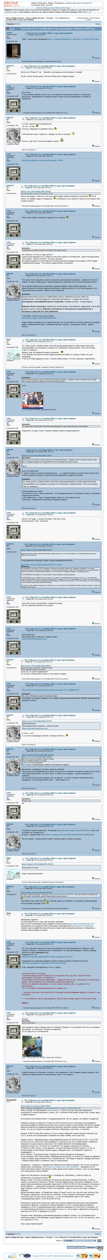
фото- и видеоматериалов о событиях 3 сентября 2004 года (73, 39)
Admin (9, 33)
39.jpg (24, 409)
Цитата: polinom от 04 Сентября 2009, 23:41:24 (38, 755)
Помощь (46, 8)
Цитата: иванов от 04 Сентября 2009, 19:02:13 (37, 864)
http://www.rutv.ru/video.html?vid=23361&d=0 (61, 1167)
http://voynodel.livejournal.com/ (34, 639)
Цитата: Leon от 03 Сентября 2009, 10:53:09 (35, 191)
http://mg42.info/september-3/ (80, 924)
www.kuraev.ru (54, 1110)
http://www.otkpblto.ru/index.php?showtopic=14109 (42, 160)
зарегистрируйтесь (84, 3)
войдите (68, 3)
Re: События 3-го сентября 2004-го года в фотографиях (50, 66)
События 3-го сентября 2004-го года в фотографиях (49, 33)
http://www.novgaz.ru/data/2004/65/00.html (39, 318)
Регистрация (65, 8)
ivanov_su (86, 12)
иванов (10, 117)
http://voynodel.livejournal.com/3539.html (73, 830)
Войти (58, 8)
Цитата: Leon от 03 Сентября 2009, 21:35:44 (37, 455)
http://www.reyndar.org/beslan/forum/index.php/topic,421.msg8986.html (50, 690)
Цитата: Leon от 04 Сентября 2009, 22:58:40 (35, 666)
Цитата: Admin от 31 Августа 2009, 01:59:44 (35, 1106)
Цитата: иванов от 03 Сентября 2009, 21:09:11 (36, 550)
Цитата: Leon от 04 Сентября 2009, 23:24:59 (37, 721)
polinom (10, 66)
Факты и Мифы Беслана (15, 18)
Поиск (52, 8)
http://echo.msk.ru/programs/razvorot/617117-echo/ (41, 565)
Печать (98, 24)
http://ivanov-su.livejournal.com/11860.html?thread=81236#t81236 (67, 835)
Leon (9, 86)
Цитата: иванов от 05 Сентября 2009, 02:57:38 (36, 892)
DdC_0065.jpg (27, 1057)
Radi (8, 339)
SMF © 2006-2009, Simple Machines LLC (61, 1256)
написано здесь (11, 12)
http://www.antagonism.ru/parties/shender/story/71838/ (44, 963)
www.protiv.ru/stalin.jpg (84, 926)
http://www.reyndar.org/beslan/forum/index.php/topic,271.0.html (47, 957)
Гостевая (49, 18)
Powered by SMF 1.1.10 (40, 1256)
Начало (39, 8)
